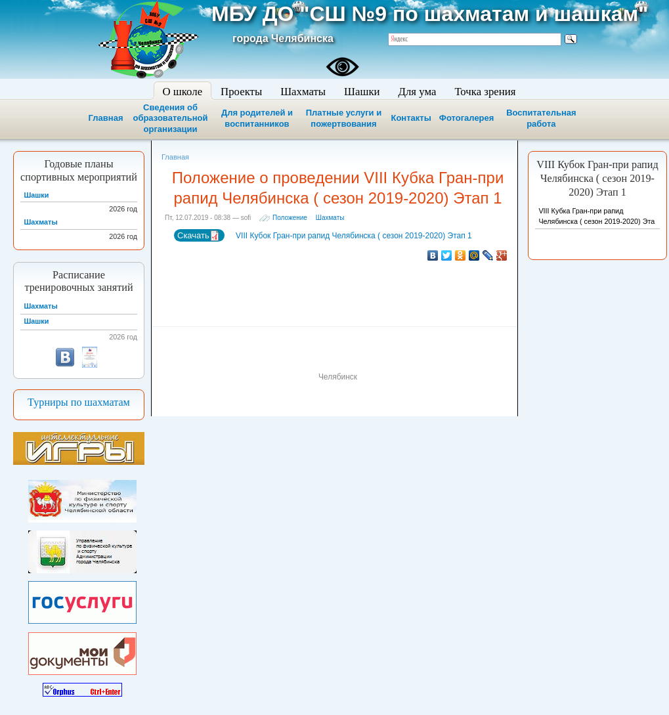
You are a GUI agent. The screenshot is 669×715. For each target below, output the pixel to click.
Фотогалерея (466, 118)
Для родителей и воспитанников (257, 118)
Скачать (198, 236)
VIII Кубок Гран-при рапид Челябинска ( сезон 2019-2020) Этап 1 (353, 235)
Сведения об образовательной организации (170, 118)
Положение (289, 217)
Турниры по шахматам (79, 402)
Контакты (411, 118)
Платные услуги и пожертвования (343, 118)
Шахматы (330, 217)
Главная (106, 118)
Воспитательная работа (541, 118)
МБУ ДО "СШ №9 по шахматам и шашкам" (429, 14)
